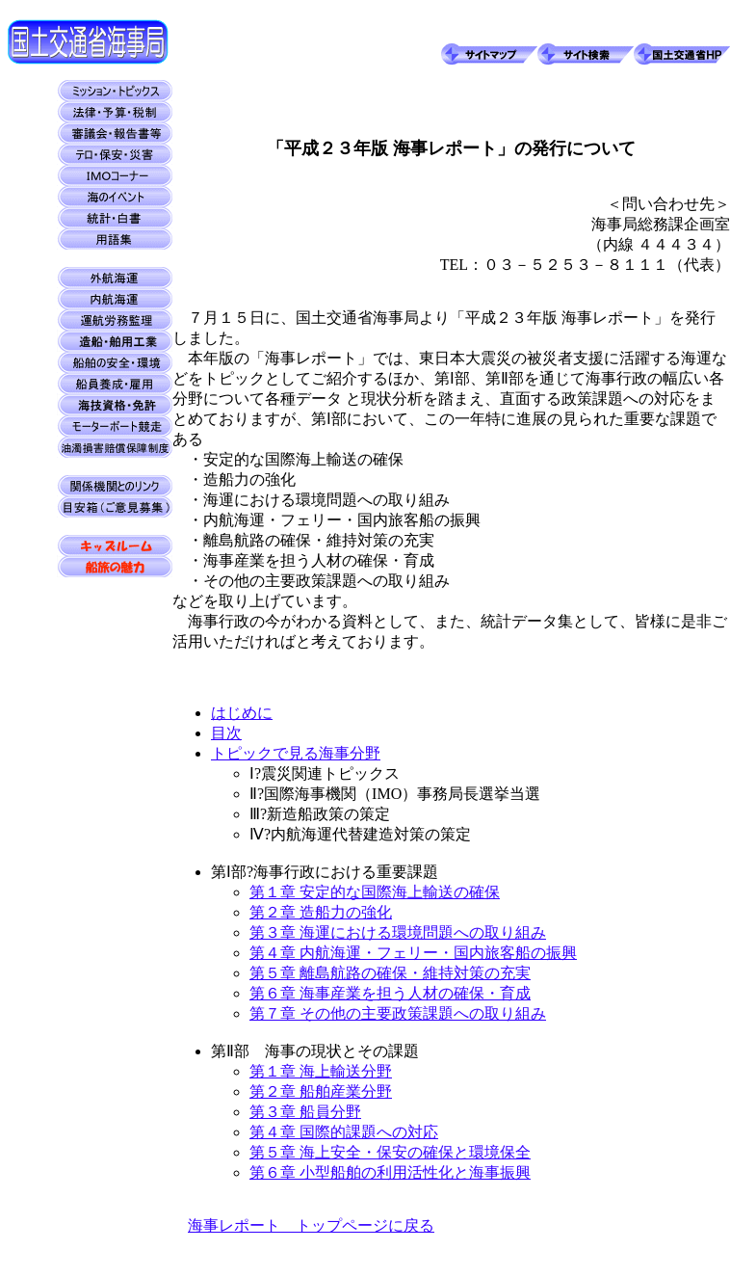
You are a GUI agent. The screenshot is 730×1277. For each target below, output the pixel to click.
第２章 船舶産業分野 (320, 1091)
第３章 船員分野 (305, 1112)
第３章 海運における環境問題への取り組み (397, 932)
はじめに (242, 713)
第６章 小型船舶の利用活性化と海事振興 (390, 1172)
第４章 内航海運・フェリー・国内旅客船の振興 (413, 952)
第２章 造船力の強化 (320, 912)
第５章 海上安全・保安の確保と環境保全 (390, 1152)
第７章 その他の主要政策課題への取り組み (397, 1013)
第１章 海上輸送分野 (320, 1071)
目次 (226, 733)
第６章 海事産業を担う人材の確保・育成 (390, 993)
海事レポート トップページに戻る (311, 1225)
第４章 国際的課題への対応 (343, 1132)
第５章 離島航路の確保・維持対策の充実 (390, 973)
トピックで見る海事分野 (295, 753)
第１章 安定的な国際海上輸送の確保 (374, 892)
